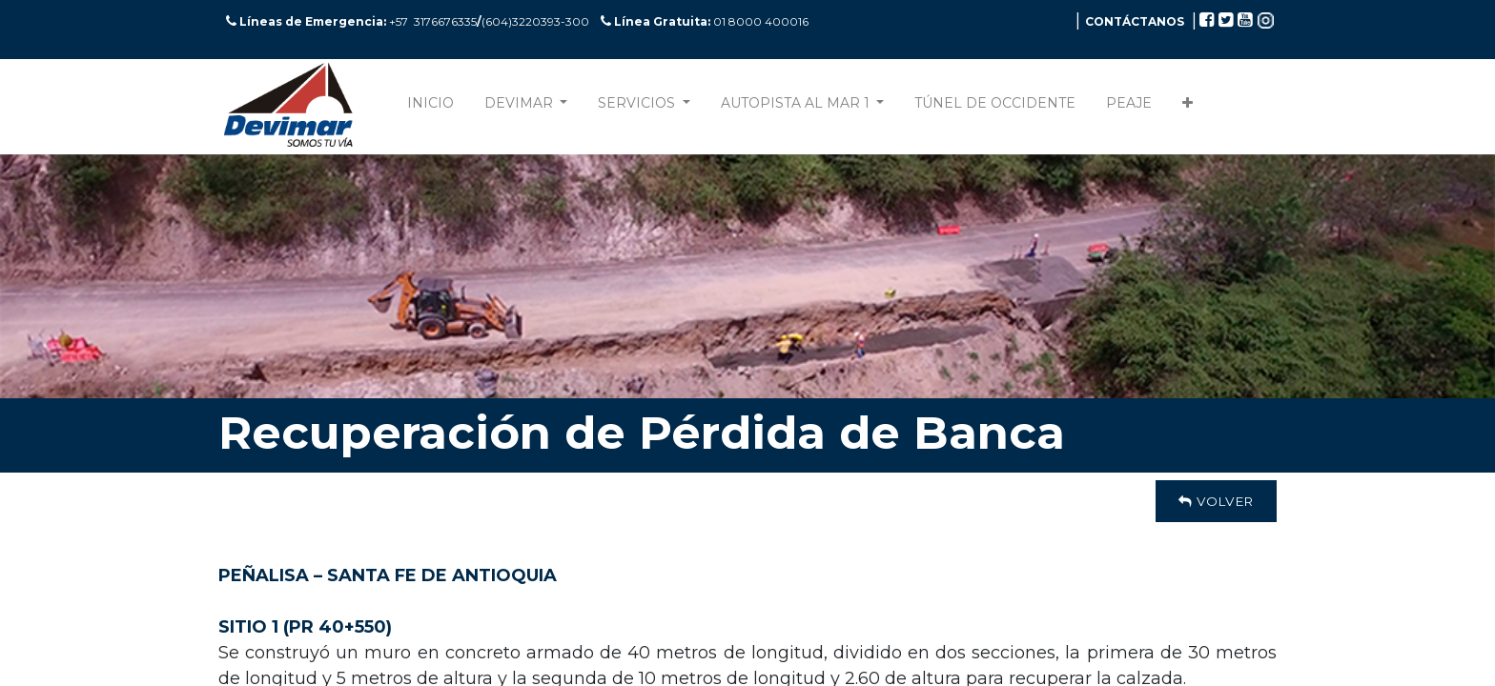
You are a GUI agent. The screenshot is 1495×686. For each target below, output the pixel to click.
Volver (1216, 501)
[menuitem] (430, 107)
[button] (1187, 107)
